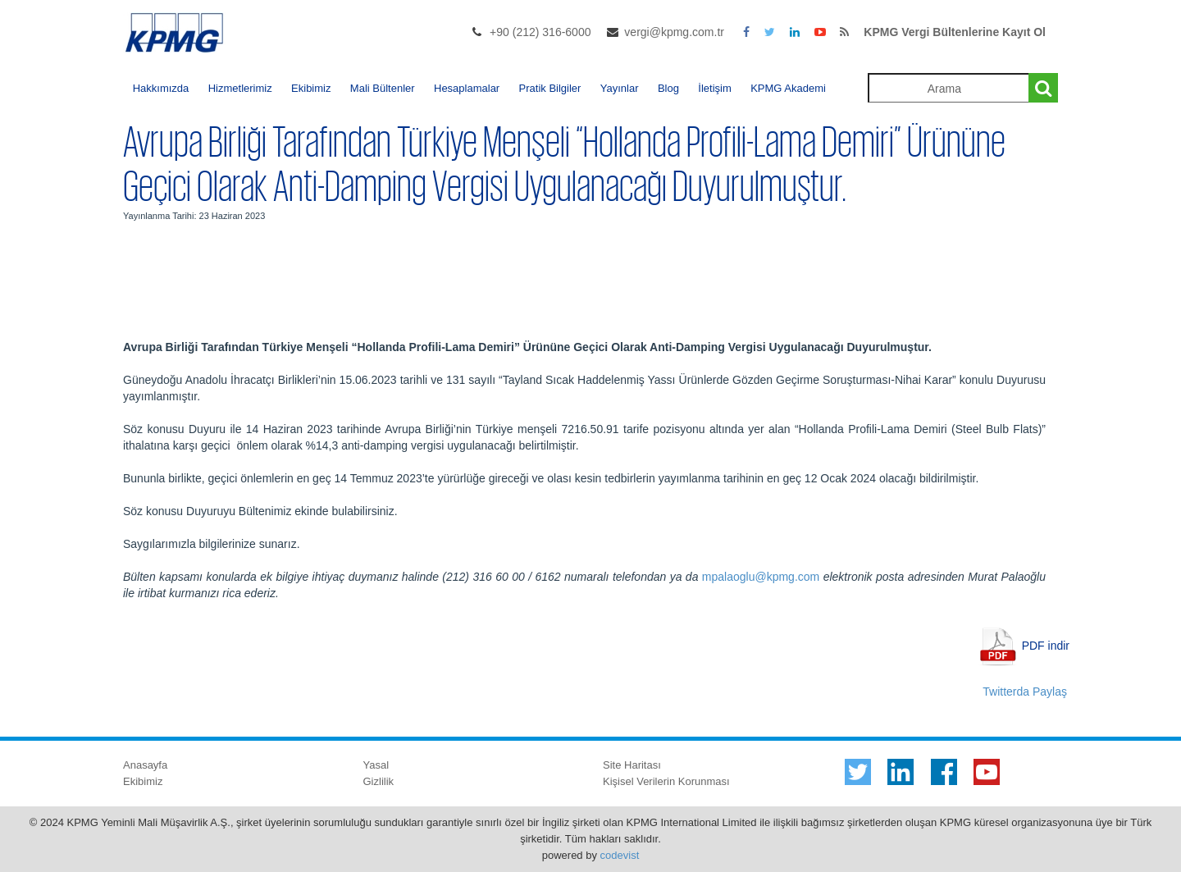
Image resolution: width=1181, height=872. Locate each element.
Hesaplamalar (466, 88)
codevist (620, 855)
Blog (668, 88)
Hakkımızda (161, 88)
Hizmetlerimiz (240, 88)
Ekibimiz (311, 88)
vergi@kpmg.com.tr (674, 32)
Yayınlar (619, 88)
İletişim (714, 88)
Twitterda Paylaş (1025, 691)
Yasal (376, 765)
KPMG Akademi (788, 88)
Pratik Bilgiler (550, 88)
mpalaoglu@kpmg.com (760, 576)
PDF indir (1045, 644)
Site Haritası (632, 765)
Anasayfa (145, 765)
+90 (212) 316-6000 (540, 32)
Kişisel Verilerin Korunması (666, 781)
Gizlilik (378, 781)
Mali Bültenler (382, 88)
